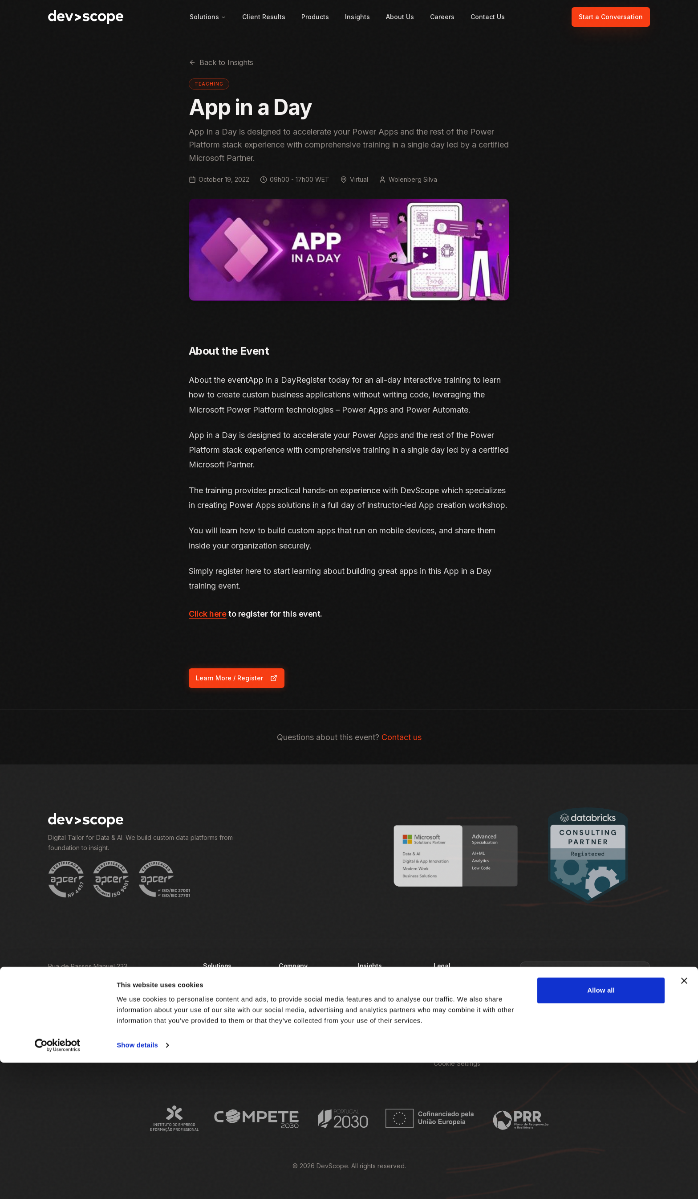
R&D (440, 1015)
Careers (442, 16)
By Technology (225, 1015)
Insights (357, 16)
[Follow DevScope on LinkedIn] (81, 1048)
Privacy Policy (454, 983)
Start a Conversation (611, 16)
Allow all (601, 1126)
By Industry (219, 999)
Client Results (263, 16)
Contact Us (488, 16)
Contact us (401, 737)
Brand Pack (450, 1047)
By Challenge (222, 983)
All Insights (373, 983)
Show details (137, 1181)
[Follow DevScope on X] (127, 1048)
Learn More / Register (240, 680)
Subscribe (585, 1041)
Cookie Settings (457, 1063)
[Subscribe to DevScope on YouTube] (150, 1048)
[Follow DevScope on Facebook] (58, 1048)
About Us (400, 16)
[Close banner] (684, 1117)
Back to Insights (221, 62)
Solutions (208, 16)
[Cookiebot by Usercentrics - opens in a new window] (58, 1181)
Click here (208, 613)
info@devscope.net (77, 1019)
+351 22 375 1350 (73, 1007)
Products (315, 16)
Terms (443, 999)
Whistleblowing (456, 1031)
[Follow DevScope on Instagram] (104, 1048)
